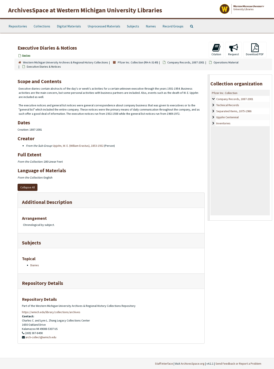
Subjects (133, 26)
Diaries (34, 265)
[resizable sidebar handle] (209, 147)
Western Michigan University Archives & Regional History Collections (65, 62)
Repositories (18, 26)
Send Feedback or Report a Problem (238, 363)
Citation (216, 49)
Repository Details (42, 283)
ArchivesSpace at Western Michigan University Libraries (85, 10)
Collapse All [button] (27, 187)
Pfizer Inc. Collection (224, 93)
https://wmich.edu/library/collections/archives (51, 312)
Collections (42, 26)
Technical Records (227, 105)
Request (233, 49)
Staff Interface (164, 363)
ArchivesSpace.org (193, 363)
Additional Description (47, 202)
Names (151, 26)
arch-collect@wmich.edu (41, 337)
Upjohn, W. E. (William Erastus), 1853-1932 (78, 146)
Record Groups (173, 26)
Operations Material (226, 62)
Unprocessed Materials (104, 26)
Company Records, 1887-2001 (185, 62)
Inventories (223, 123)
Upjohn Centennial (227, 117)
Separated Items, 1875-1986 (233, 111)
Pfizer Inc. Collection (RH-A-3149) (138, 62)
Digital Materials (69, 26)
